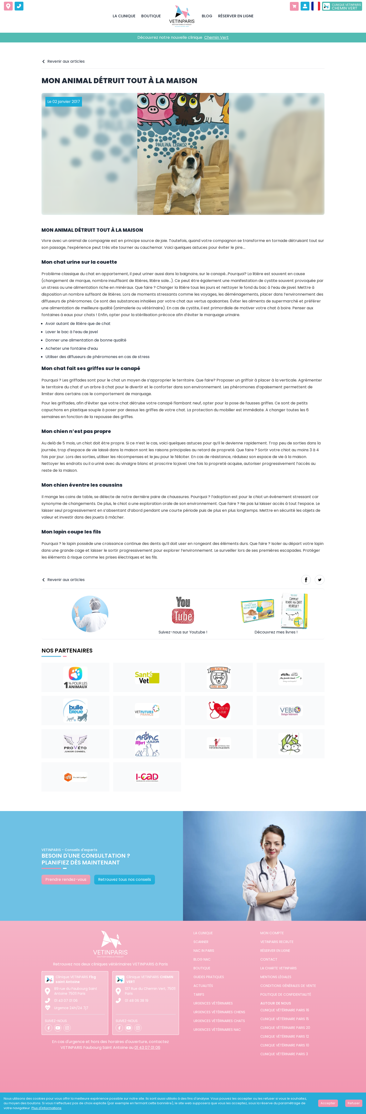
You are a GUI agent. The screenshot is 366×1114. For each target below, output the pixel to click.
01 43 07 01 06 (66, 1000)
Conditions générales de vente (288, 985)
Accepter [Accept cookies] (328, 1103)
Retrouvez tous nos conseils (124, 879)
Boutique (201, 968)
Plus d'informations (46, 1108)
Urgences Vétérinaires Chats (219, 1020)
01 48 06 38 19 (136, 1000)
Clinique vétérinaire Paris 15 (284, 1018)
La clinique (203, 933)
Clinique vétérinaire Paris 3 (284, 1054)
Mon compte (272, 933)
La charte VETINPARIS (278, 968)
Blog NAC (202, 959)
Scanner (200, 941)
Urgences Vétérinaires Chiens (219, 1012)
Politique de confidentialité (285, 994)
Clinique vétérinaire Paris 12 (284, 1036)
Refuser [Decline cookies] (354, 1103)
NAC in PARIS (203, 950)
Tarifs (198, 994)
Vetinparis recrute (277, 941)
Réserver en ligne (275, 950)
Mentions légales (275, 976)
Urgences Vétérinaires (213, 1003)
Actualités (203, 985)
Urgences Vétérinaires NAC (217, 1029)
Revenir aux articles (63, 61)
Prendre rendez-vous (65, 879)
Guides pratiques (208, 976)
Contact (268, 959)
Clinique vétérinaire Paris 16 (284, 1010)
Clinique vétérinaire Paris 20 (285, 1027)
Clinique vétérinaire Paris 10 (284, 1045)
